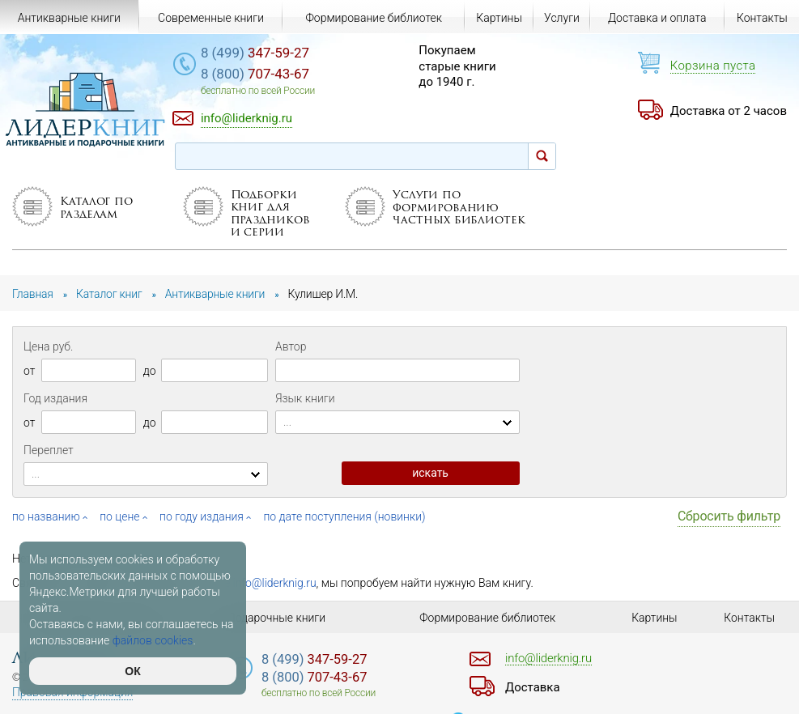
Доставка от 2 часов (728, 111)
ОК (132, 671)
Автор (290, 346)
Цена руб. (48, 346)
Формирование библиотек (373, 17)
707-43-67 (256, 74)
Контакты (762, 17)
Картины (499, 17)
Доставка (532, 687)
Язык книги (305, 398)
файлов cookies (153, 640)
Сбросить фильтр (729, 516)
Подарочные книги (276, 617)
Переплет (48, 450)
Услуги (562, 17)
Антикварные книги (69, 17)
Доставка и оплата (657, 17)
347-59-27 (256, 53)
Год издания (55, 398)
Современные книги (211, 17)
